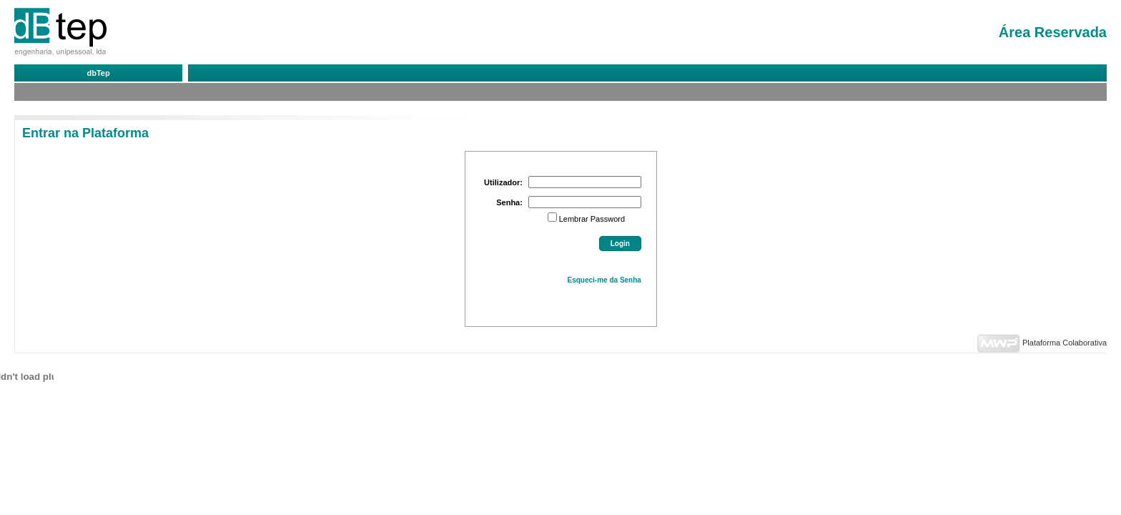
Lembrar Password (592, 219)
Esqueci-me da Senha (604, 280)
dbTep (98, 73)
